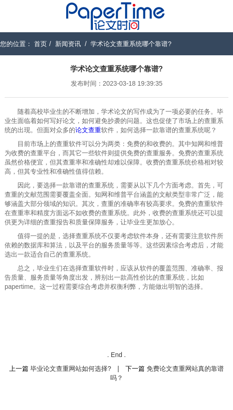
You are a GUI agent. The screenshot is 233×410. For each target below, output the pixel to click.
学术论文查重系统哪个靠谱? (131, 43)
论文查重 (88, 130)
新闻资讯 (68, 43)
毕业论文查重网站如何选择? (70, 368)
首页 (40, 43)
